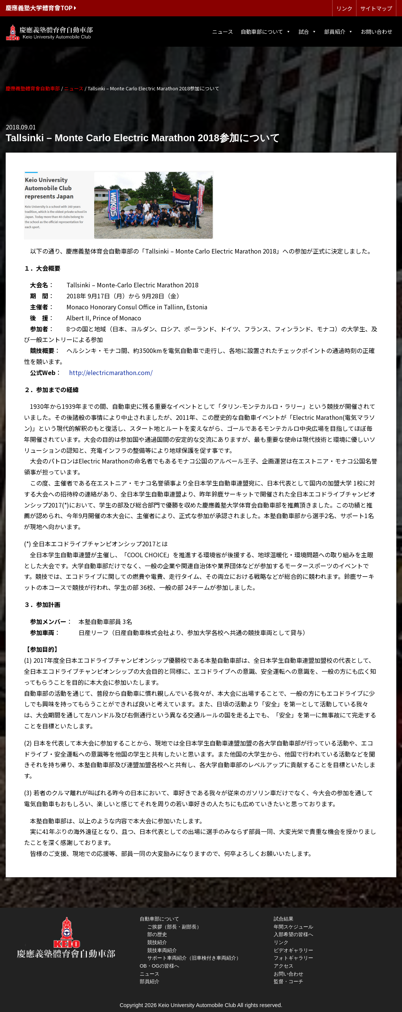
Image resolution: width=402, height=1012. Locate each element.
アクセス (283, 966)
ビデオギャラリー (293, 950)
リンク (344, 8)
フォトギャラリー (293, 958)
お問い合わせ (377, 31)
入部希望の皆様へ (293, 934)
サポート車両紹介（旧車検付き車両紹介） (194, 958)
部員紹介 (338, 31)
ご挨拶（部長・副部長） (174, 927)
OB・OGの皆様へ (159, 966)
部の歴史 (157, 934)
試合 (307, 31)
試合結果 (283, 919)
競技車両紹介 (162, 950)
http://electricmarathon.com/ (111, 372)
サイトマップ (376, 8)
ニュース (222, 31)
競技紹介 (157, 942)
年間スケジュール (293, 927)
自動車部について (266, 31)
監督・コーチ (288, 981)
